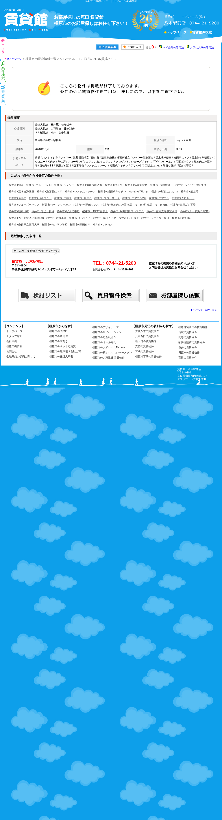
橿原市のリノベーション (106, 332)
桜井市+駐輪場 (143, 204)
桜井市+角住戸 (83, 198)
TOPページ (14, 59)
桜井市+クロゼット (183, 198)
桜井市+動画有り (80, 224)
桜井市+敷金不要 (56, 218)
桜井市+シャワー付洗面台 (191, 185)
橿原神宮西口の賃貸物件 (192, 327)
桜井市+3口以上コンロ (164, 191)
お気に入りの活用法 (202, 47)
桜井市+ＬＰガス (103, 224)
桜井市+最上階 (189, 191)
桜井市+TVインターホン (56, 204)
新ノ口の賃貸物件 (145, 341)
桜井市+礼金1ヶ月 (80, 218)
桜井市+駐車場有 (19, 211)
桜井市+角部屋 (17, 198)
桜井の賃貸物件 (187, 347)
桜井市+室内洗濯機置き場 (161, 211)
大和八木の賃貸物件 (147, 331)
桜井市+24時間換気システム (127, 211)
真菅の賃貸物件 (144, 346)
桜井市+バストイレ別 (39, 185)
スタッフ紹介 (14, 336)
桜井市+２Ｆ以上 (129, 218)
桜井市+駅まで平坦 (68, 211)
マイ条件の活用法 (173, 47)
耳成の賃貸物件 (144, 351)
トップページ (176, 33)
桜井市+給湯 (16, 185)
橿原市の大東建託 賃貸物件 (108, 357)
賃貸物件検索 (202, 33)
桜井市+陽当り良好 (42, 211)
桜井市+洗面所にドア (49, 191)
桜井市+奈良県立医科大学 (24, 224)
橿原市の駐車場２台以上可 (65, 351)
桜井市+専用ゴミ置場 (183, 204)
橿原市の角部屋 (58, 336)
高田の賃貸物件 (187, 357)
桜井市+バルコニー (40, 198)
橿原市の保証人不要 (61, 356)
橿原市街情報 (14, 346)
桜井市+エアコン (159, 198)
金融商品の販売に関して (20, 356)
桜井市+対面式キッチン (112, 191)
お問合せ (11, 351)
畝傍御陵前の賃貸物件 (191, 342)
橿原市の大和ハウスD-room (108, 347)
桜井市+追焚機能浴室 (89, 185)
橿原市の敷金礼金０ (104, 337)
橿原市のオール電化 (104, 342)
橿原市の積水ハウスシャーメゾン (112, 352)
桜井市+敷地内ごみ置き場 (116, 204)
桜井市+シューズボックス (24, 204)
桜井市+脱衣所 (113, 185)
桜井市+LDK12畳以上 (95, 211)
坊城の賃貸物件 (187, 332)
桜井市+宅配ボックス (86, 204)
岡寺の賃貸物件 (187, 337)
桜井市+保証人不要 (104, 218)
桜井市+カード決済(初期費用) (26, 218)
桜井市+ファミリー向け (155, 218)
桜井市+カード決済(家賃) (194, 211)
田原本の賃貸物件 (189, 352)
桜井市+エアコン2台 (134, 198)
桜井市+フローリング (107, 198)
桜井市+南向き (63, 198)
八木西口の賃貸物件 (147, 336)
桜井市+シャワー (64, 185)
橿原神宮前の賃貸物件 (148, 356)
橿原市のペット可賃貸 (62, 346)
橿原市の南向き (58, 341)
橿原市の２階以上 (59, 331)
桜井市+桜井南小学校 (54, 224)
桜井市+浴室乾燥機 (136, 185)
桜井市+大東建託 (182, 218)
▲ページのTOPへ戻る (203, 309)
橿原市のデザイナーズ (105, 327)
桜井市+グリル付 (139, 191)
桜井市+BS (161, 204)
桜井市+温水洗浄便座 (21, 191)
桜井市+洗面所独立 (161, 185)
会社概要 (11, 341)
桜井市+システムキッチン (80, 191)
